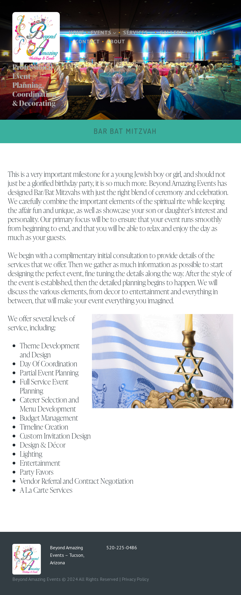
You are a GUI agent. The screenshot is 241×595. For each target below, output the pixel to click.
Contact (87, 41)
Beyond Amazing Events (36, 579)
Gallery (172, 32)
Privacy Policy (135, 579)
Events (104, 32)
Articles (203, 32)
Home (76, 32)
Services (138, 32)
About (116, 41)
